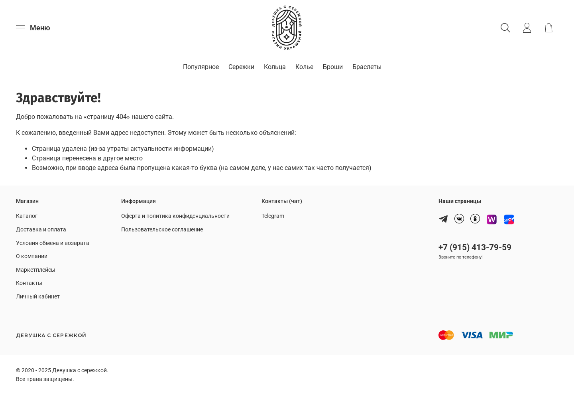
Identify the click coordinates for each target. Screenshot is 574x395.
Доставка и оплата (41, 229)
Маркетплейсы (35, 270)
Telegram (272, 216)
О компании (31, 256)
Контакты (29, 283)
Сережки (241, 67)
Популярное (201, 67)
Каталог (26, 216)
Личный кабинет (38, 296)
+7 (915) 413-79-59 (474, 247)
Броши (333, 67)
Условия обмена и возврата (52, 243)
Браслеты (366, 67)
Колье (304, 67)
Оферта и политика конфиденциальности (175, 216)
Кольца (275, 67)
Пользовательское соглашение (162, 229)
